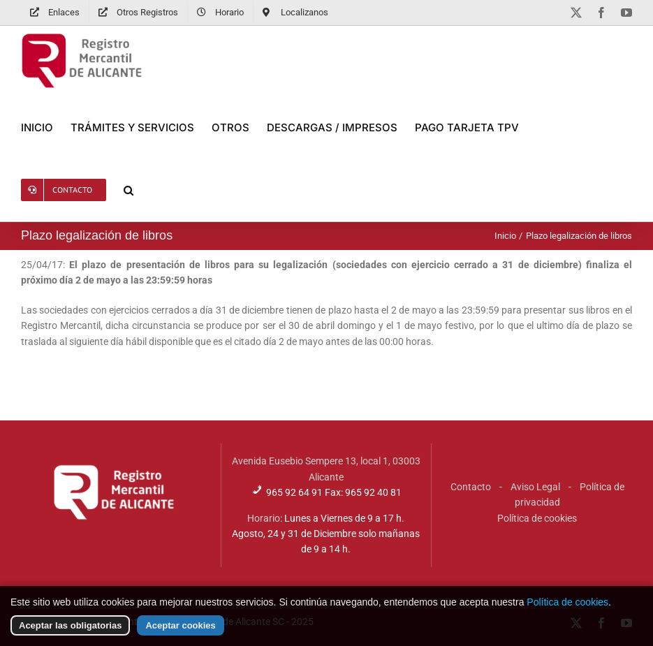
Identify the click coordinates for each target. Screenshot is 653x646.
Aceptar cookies (180, 634)
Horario (263, 518)
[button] (128, 190)
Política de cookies (537, 518)
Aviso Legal (535, 486)
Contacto (470, 486)
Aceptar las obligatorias (70, 634)
